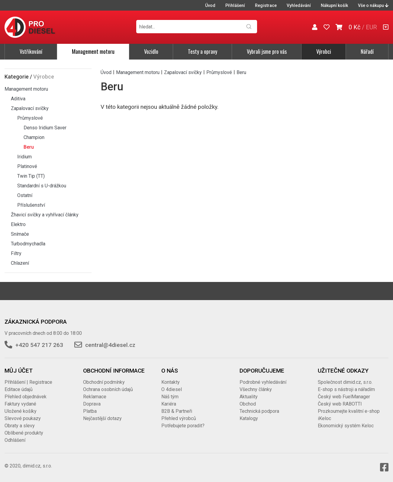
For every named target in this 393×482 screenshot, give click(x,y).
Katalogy (249, 418)
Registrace (266, 5)
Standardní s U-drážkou (41, 186)
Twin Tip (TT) (31, 176)
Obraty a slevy (20, 426)
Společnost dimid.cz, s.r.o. (345, 382)
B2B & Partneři (176, 411)
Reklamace (94, 397)
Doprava (92, 404)
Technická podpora (259, 411)
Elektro (18, 224)
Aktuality (249, 397)
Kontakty (170, 382)
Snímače (20, 234)
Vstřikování (31, 51)
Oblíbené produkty (24, 433)
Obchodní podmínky (104, 382)
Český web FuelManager (344, 397)
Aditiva (18, 99)
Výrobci (323, 51)
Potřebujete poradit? (183, 426)
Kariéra (168, 404)
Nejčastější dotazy (102, 418)
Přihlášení (235, 5)
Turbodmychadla (28, 244)
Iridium (24, 157)
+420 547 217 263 (39, 344)
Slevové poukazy (23, 418)
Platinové (27, 166)
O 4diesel (171, 389)
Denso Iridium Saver (45, 128)
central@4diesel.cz (110, 344)
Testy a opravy (202, 51)
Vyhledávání (299, 5)
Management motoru (93, 51)
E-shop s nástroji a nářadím (346, 389)
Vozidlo (151, 51)
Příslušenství (31, 205)
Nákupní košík (334, 5)
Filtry (16, 253)
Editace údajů (19, 389)
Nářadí (367, 51)
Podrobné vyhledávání (263, 382)
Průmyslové (30, 118)
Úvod (210, 5)
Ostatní (24, 195)
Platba (90, 411)
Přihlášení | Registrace (28, 382)
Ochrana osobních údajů (108, 389)
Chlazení (20, 263)
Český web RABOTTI (340, 404)
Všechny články (256, 389)
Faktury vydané (20, 404)
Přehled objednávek (26, 397)
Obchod (248, 404)
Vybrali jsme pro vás (267, 51)
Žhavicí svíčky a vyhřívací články (45, 215)
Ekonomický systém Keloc (346, 426)
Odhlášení (15, 440)
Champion (34, 137)
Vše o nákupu (373, 5)
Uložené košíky (21, 411)
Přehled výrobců (178, 418)
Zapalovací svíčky (30, 108)
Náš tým (170, 397)
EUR (371, 27)
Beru (29, 147)
